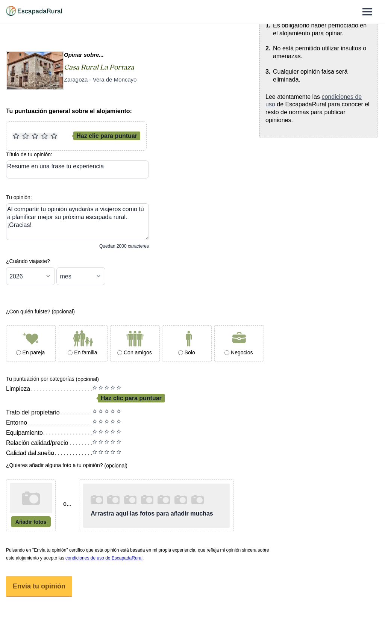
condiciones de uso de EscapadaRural (103, 558)
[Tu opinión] (77, 221)
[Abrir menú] (367, 12)
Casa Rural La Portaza (99, 67)
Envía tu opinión (39, 586)
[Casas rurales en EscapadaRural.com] (34, 12)
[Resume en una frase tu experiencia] (77, 169)
